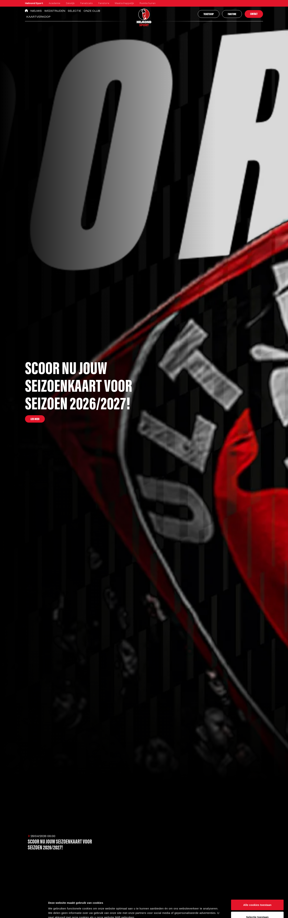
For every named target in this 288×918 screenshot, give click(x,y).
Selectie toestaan (257, 896)
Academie (54, 3)
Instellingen (197, 908)
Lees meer (34, 419)
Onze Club (92, 11)
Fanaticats (86, 3)
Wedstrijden (54, 11)
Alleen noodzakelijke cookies (257, 908)
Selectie (74, 11)
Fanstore (103, 3)
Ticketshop (209, 14)
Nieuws (36, 11)
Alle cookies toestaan (257, 884)
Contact (254, 14)
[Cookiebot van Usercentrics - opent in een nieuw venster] (24, 911)
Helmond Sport (34, 3)
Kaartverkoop (38, 16)
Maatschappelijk (124, 3)
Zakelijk (70, 3)
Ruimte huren (148, 3)
